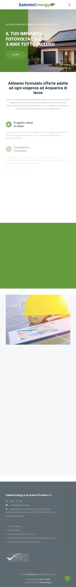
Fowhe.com (32, 574)
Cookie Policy (14, 530)
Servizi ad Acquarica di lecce (21, 534)
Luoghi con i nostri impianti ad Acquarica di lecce (31, 538)
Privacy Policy (14, 526)
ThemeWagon (45, 582)
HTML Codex (44, 579)
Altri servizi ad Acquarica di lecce (23, 541)
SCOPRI (15, 54)
